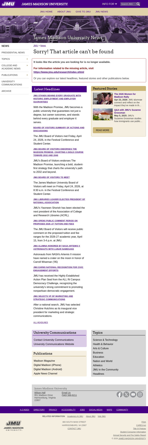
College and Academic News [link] (11, 67)
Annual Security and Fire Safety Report (129, 435)
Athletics (97, 365)
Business (98, 352)
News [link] (5, 46)
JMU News (101, 11)
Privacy (53, 410)
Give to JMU (83, 11)
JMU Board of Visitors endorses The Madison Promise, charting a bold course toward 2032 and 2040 (58, 152)
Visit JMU (102, 416)
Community (122, 410)
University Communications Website (54, 344)
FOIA (144, 422)
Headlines (98, 374)
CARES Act (141, 425)
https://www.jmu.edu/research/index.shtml (59, 72)
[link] (119, 396)
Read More (102, 130)
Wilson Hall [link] (39, 392)
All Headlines (40, 322)
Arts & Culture (101, 348)
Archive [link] (6, 91)
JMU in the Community (106, 369)
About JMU (64, 11)
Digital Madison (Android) (48, 369)
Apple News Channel (45, 373)
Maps (109, 410)
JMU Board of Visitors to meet (51, 177)
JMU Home (46, 11)
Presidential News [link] (13, 52)
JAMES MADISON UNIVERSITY (132, 438)
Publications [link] (10, 75)
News (43, 45)
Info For (109, 4)
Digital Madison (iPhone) (47, 365)
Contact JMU (74, 429)
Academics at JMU (75, 416)
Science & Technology (105, 340)
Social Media (95, 410)
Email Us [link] (66, 392)
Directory (39, 410)
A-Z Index (24, 410)
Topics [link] (6, 59)
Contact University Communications (54, 340)
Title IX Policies (139, 429)
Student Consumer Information (133, 432)
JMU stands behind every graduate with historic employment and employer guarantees (57, 99)
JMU (35, 45)
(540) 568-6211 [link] (69, 395)
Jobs (82, 410)
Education (98, 357)
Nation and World (102, 361)
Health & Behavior (103, 344)
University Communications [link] (12, 83)
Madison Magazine (44, 360)
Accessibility (68, 410)
